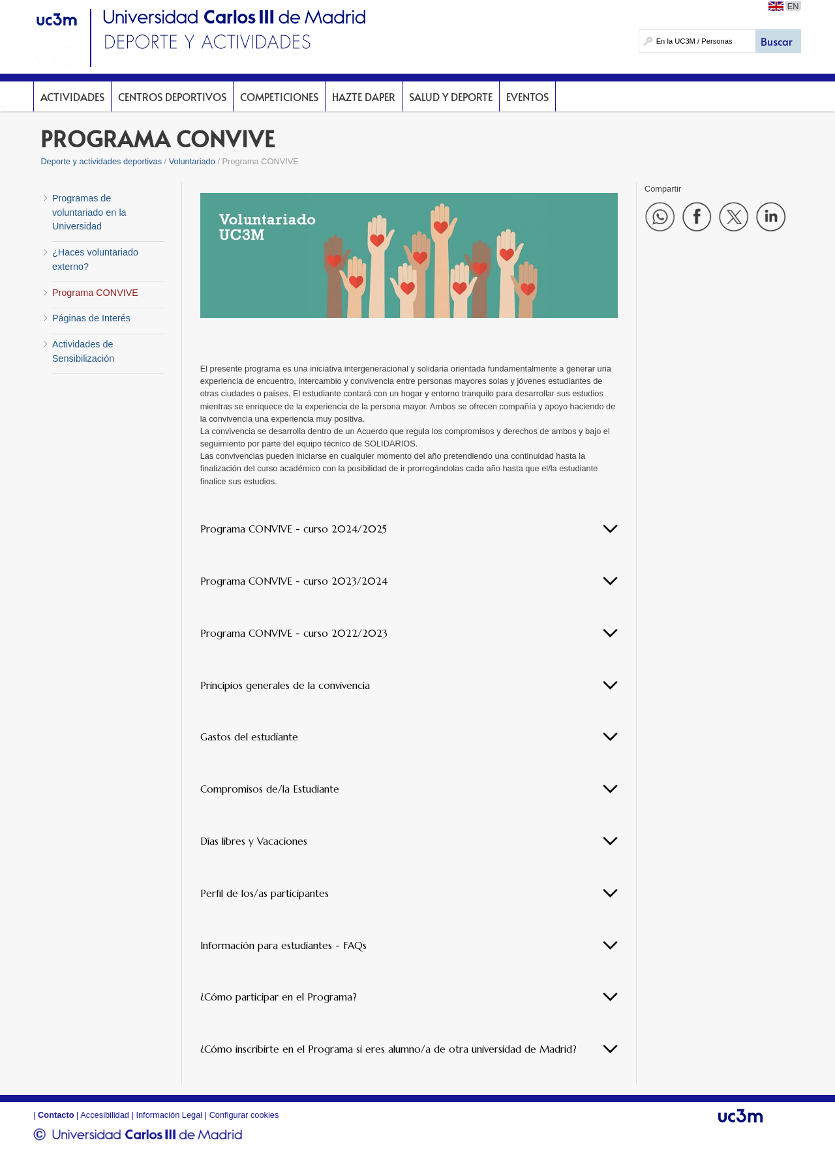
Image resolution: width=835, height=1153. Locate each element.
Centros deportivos (172, 96)
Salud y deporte (451, 96)
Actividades (72, 96)
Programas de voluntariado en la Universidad (89, 212)
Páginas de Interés (91, 318)
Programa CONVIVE (95, 292)
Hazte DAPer (363, 96)
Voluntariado (192, 161)
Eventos (527, 96)
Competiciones (279, 96)
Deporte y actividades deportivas (101, 161)
